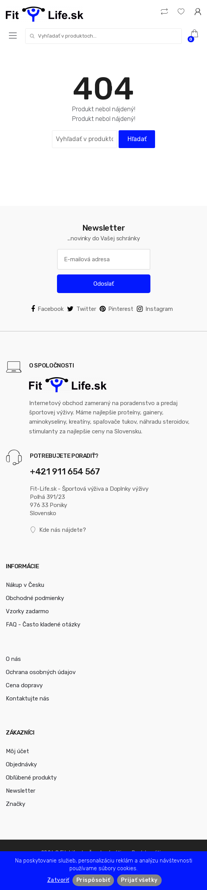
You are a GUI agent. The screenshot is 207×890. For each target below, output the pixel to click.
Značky (15, 803)
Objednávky (21, 764)
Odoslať (103, 283)
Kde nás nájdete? (58, 530)
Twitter (81, 308)
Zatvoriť (58, 880)
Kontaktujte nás (27, 698)
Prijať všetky (139, 880)
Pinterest (116, 308)
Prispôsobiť (93, 880)
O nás (13, 658)
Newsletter (20, 790)
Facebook (47, 308)
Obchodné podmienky (35, 598)
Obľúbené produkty (31, 777)
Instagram (155, 308)
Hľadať (137, 139)
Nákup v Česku (25, 584)
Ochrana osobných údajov (41, 672)
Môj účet (17, 751)
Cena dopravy (24, 685)
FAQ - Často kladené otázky (43, 624)
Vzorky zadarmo (27, 611)
